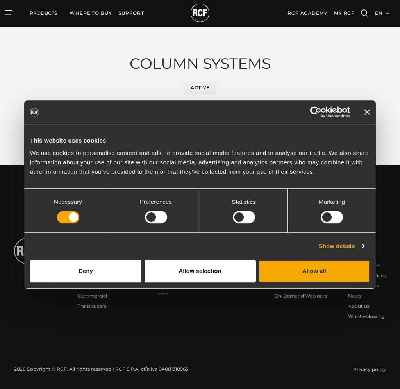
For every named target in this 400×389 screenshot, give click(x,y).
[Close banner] (367, 112)
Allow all (314, 271)
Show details (337, 246)
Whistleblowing (366, 316)
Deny (86, 271)
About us (359, 306)
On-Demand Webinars (300, 296)
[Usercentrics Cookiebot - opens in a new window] (316, 112)
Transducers (92, 306)
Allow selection (200, 271)
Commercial (92, 296)
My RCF (344, 13)
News (354, 296)
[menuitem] (90, 13)
